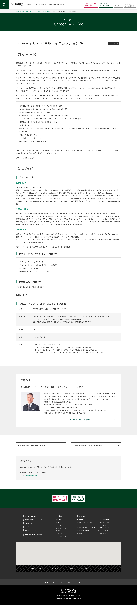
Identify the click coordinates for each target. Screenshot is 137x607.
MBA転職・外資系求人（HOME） (24, 11)
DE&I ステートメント (51, 584)
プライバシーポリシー (65, 584)
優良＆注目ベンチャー (106, 529)
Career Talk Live (47, 11)
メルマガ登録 (89, 499)
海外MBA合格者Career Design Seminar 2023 (34, 446)
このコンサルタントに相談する (98, 421)
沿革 (57, 524)
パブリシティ (60, 535)
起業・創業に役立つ (105, 535)
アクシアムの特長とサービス (34, 518)
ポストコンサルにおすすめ (107, 532)
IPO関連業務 (103, 526)
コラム (27, 528)
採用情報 (58, 532)
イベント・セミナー (31, 532)
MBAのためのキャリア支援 (33, 521)
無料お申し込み (47, 499)
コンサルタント (83, 526)
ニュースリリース (61, 538)
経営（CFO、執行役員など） (86, 524)
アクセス (58, 527)
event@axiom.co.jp (33, 476)
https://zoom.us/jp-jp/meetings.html (67, 319)
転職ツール (28, 525)
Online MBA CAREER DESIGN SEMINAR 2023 (89, 446)
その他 (80, 535)
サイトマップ (88, 584)
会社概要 (58, 521)
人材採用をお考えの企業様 (33, 536)
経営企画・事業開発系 (85, 532)
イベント (38, 11)
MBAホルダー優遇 (104, 524)
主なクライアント (61, 530)
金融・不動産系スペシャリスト (87, 529)
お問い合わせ (78, 584)
